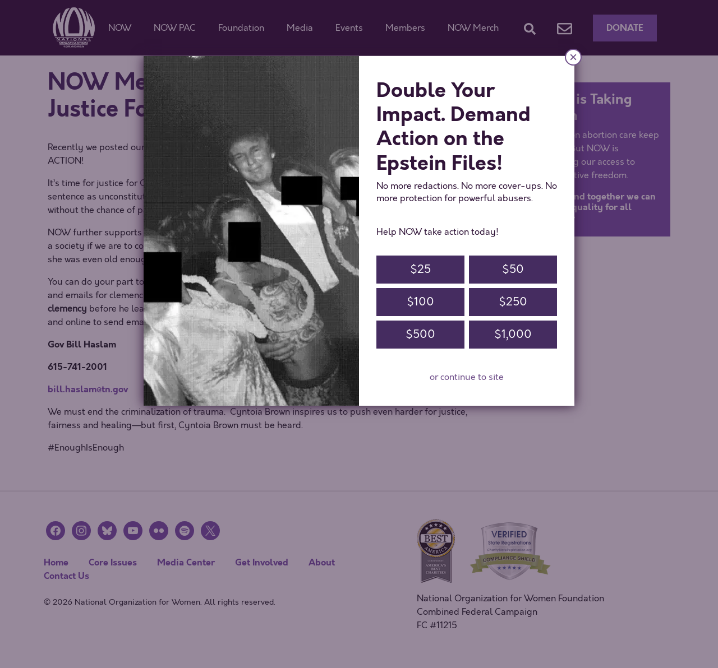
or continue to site (467, 377)
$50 (513, 269)
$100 (420, 301)
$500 (420, 334)
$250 (513, 301)
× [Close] (573, 56)
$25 (420, 269)
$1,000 (513, 334)
